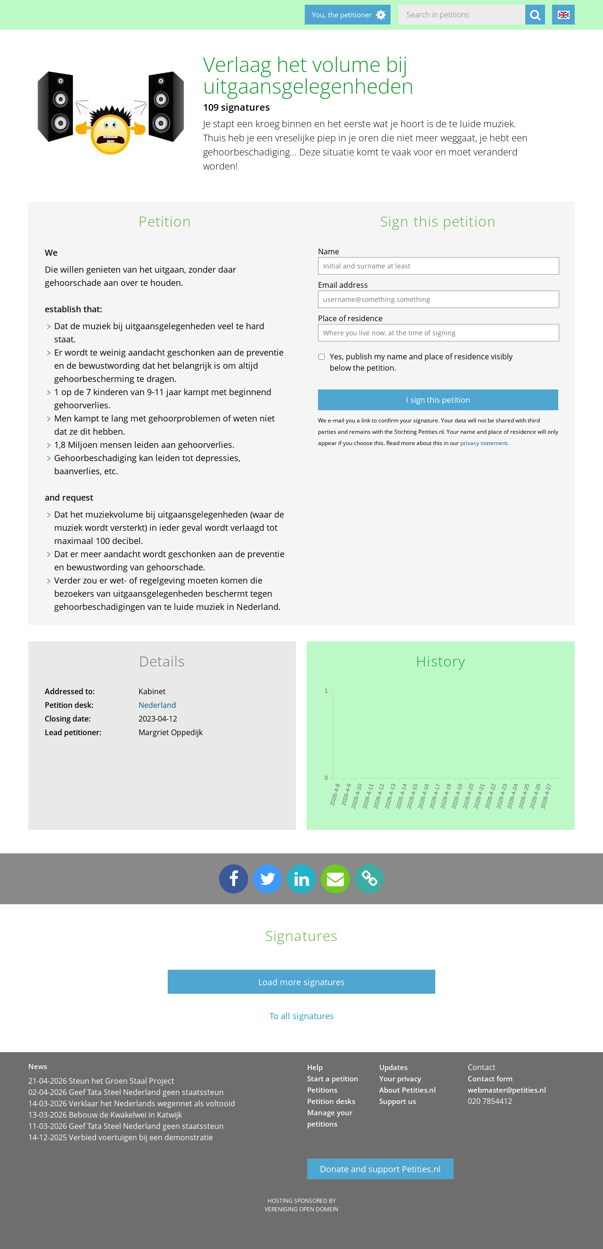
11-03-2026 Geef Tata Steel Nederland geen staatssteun (126, 1126)
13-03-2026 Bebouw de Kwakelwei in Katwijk (105, 1115)
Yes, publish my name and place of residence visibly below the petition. (421, 362)
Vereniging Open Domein (301, 1209)
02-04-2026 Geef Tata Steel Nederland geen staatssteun (126, 1092)
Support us (397, 1101)
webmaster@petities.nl (507, 1090)
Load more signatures (301, 982)
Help (315, 1067)
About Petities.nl (407, 1090)
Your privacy (400, 1078)
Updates (393, 1067)
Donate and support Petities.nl (380, 1169)
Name (328, 251)
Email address (343, 285)
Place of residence (350, 318)
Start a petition (333, 1078)
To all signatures (301, 1016)
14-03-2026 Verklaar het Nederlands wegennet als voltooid (131, 1103)
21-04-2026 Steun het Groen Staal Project (101, 1081)
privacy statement (483, 443)
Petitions (322, 1090)
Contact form (490, 1078)
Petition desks (331, 1101)
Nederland (157, 705)
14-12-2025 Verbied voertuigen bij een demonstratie (120, 1137)
